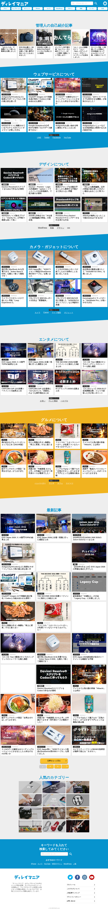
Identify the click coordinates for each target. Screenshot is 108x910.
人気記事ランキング (73, 893)
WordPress (42, 228)
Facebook (57, 138)
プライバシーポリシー (74, 897)
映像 (52, 228)
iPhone (33, 864)
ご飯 (74, 864)
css (68, 228)
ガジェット (68, 313)
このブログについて (73, 889)
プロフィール (71, 884)
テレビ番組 (53, 401)
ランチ (51, 483)
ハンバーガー (40, 483)
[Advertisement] (54, 16)
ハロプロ (64, 401)
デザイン (60, 228)
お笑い (42, 401)
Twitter (47, 138)
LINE (39, 138)
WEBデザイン (57, 864)
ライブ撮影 (56, 313)
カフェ (60, 483)
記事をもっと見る (54, 761)
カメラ (37, 313)
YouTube (67, 138)
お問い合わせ (71, 901)
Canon (46, 312)
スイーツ (69, 483)
